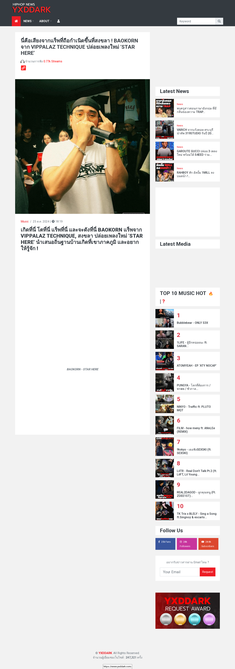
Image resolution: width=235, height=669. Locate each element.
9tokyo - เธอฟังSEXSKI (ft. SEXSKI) (194, 451)
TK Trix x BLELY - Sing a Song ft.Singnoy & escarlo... (197, 515)
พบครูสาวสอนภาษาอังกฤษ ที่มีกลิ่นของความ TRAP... (197, 110)
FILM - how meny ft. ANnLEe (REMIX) (196, 429)
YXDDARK (105, 653)
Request (207, 572)
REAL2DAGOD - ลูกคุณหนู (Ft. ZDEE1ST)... (196, 494)
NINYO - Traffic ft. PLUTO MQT (194, 408)
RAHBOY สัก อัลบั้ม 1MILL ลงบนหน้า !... (195, 174)
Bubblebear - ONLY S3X (192, 323)
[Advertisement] (82, 279)
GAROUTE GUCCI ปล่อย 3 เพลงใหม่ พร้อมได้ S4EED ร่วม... (197, 152)
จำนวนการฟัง (41, 61)
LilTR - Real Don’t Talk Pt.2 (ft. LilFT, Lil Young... (197, 472)
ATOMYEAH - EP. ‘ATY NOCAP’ (197, 365)
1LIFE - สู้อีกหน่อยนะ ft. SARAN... (192, 344)
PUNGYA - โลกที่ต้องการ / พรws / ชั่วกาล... (193, 387)
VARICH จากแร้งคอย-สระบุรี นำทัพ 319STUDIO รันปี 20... (195, 131)
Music (25, 221)
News (180, 104)
